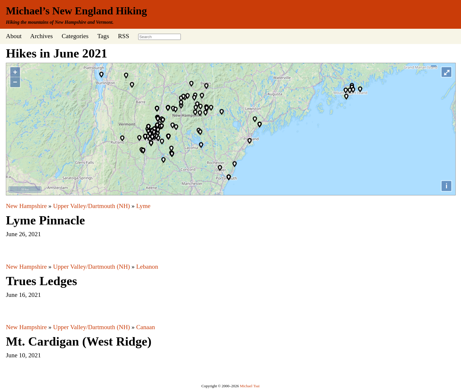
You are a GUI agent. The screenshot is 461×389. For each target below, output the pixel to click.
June (66, 53)
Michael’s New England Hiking (76, 11)
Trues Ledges (41, 281)
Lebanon (147, 266)
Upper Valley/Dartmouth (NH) (91, 205)
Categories (75, 36)
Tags (103, 36)
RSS (123, 36)
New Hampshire (26, 205)
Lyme (143, 205)
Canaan (145, 327)
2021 (94, 53)
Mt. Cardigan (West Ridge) (78, 341)
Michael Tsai (250, 386)
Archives (41, 36)
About (13, 36)
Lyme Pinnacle (45, 220)
